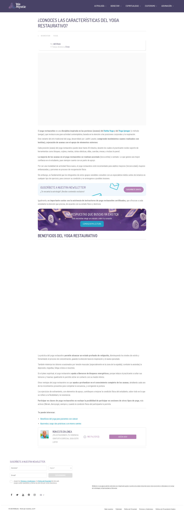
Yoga (55, 36)
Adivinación (166, 6)
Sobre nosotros (109, 509)
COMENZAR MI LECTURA (92, 224)
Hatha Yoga (109, 131)
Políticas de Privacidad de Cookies (165, 509)
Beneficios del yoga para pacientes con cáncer (59, 419)
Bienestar (45, 36)
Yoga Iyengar (124, 131)
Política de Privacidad (130, 509)
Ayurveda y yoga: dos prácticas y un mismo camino (60, 423)
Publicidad (119, 509)
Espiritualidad (132, 6)
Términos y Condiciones (146, 509)
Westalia (57, 44)
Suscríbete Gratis (133, 189)
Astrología (99, 6)
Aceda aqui (122, 437)
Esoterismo (150, 6)
